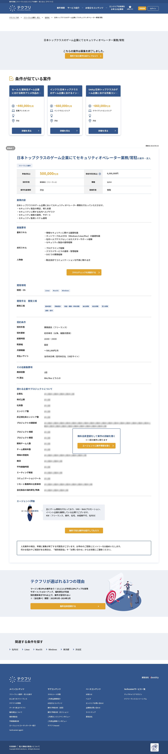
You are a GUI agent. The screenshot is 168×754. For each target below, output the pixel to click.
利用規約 (12, 746)
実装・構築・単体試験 (71, 309)
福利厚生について (15, 712)
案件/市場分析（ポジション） (58, 712)
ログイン (153, 8)
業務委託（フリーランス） (52, 185)
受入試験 (104, 309)
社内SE (47, 17)
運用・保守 (49, 313)
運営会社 (89, 716)
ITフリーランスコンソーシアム (135, 699)
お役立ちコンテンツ (55, 703)
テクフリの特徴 (15, 703)
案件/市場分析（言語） (56, 707)
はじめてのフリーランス (18, 699)
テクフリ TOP (14, 17)
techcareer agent (16, 730)
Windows (65, 293)
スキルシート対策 (54, 694)
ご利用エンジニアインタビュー (59, 716)
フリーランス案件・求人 (32, 17)
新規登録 (141, 8)
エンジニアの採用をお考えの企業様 (114, 7)
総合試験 (94, 309)
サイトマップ (91, 712)
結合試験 (85, 309)
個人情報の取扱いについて (29, 746)
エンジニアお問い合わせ (95, 703)
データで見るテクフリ (17, 707)
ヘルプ (88, 699)
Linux (47, 293)
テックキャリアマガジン (133, 694)
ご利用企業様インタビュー (57, 721)
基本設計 (48, 309)
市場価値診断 (14, 721)
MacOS (55, 293)
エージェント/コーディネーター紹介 (22, 725)
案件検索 (58, 7)
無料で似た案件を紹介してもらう (84, 538)
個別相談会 (13, 716)
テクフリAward (53, 725)
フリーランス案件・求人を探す (20, 694)
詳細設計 (57, 309)
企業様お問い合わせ (93, 707)
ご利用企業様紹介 (54, 699)
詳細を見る (27, 134)
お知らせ (89, 694)
